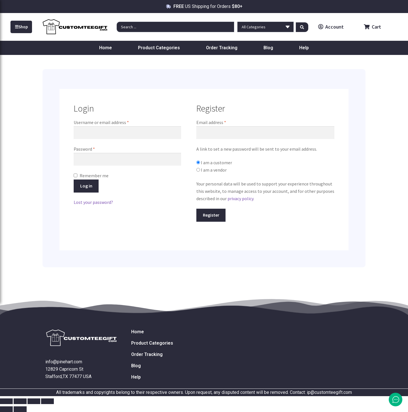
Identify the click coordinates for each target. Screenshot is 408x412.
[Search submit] (302, 27)
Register (211, 215)
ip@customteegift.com (329, 392)
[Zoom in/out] (6, 401)
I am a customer (214, 162)
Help (304, 47)
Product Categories (159, 47)
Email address (219, 122)
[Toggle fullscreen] (20, 401)
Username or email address (110, 122)
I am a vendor (211, 170)
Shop (21, 27)
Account (331, 27)
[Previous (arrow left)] (6, 409)
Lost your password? (93, 202)
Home (105, 47)
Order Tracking (221, 47)
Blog (268, 47)
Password (93, 149)
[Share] (33, 401)
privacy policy (240, 198)
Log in (86, 186)
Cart (372, 27)
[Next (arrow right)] (20, 409)
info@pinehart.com (63, 361)
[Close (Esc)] (47, 401)
